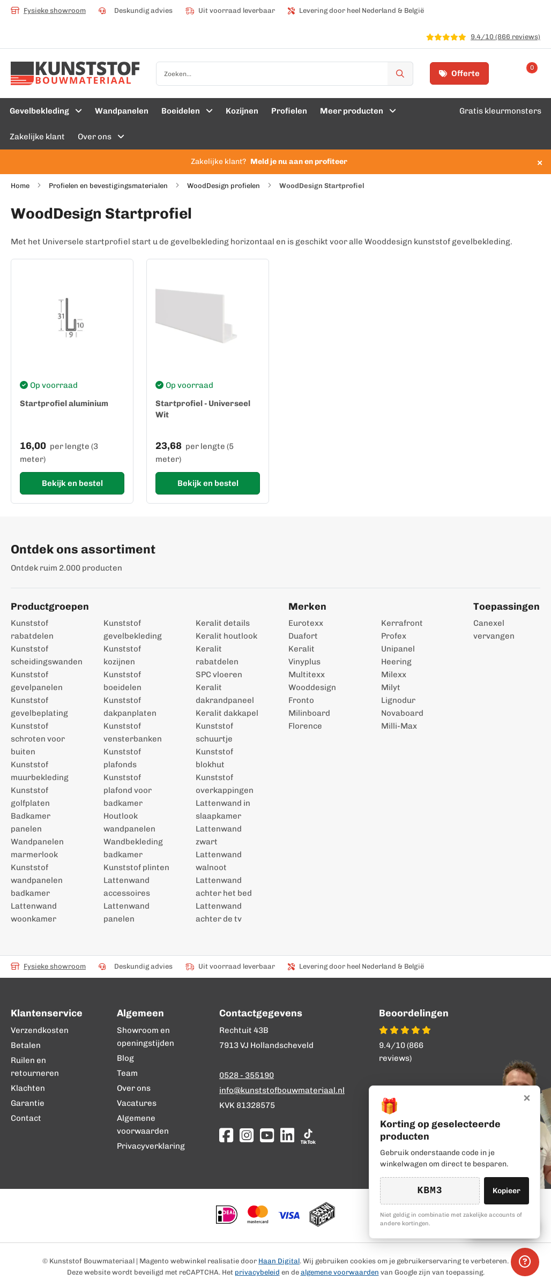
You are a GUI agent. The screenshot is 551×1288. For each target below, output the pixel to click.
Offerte (459, 73)
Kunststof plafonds (122, 758)
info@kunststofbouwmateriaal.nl (282, 1090)
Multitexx (306, 674)
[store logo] (75, 73)
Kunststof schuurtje (214, 732)
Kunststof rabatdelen (32, 629)
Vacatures (137, 1103)
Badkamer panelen (30, 822)
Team (127, 1073)
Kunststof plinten (136, 867)
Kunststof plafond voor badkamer (127, 790)
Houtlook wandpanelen (129, 822)
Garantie (27, 1103)
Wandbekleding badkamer (133, 848)
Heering (396, 662)
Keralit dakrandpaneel (225, 694)
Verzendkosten (40, 1030)
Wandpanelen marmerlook (37, 848)
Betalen (26, 1045)
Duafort (303, 636)
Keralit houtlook (226, 636)
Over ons (134, 1088)
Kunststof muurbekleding (40, 771)
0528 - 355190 (246, 1075)
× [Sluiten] (527, 1097)
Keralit (301, 649)
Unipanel (398, 649)
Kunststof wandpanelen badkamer (37, 880)
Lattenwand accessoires (126, 886)
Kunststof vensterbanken (132, 732)
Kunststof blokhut (214, 758)
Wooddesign (312, 687)
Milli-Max (399, 726)
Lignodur (398, 700)
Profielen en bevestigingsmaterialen (108, 186)
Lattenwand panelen (126, 912)
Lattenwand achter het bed (224, 886)
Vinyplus (304, 662)
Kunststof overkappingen (225, 784)
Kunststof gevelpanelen (37, 681)
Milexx (393, 674)
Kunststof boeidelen (122, 681)
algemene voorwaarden (340, 1272)
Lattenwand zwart (219, 835)
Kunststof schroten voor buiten (38, 739)
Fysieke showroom (48, 10)
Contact (26, 1118)
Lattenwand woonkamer (34, 912)
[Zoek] (400, 74)
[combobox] (284, 74)
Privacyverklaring (151, 1146)
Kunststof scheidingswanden (44, 655)
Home (20, 186)
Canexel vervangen (483, 629)
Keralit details (223, 623)
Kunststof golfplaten (30, 796)
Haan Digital (279, 1261)
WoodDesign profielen (223, 186)
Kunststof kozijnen (122, 655)
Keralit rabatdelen (217, 655)
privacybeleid (257, 1272)
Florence (305, 726)
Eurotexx (305, 623)
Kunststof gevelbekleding (132, 629)
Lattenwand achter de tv (219, 912)
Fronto (301, 700)
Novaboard (402, 713)
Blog (125, 1058)
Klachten (28, 1088)
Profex (393, 636)
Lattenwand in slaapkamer (223, 809)
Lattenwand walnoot (219, 861)
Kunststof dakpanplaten (130, 706)
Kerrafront (402, 623)
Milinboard (309, 713)
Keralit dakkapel (227, 713)
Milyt (390, 687)
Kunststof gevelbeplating (39, 706)
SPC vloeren (219, 674)
